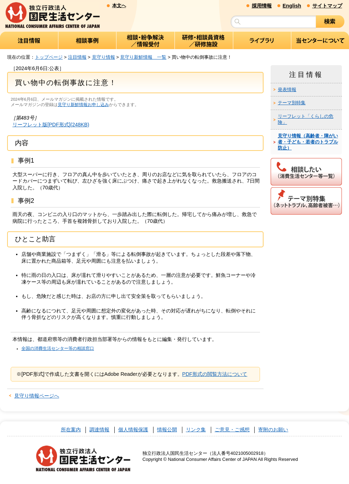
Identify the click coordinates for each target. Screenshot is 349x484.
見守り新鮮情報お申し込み (83, 104)
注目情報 (77, 57)
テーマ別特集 (292, 102)
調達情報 (99, 429)
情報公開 (167, 429)
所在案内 (71, 429)
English (292, 6)
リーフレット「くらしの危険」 (305, 119)
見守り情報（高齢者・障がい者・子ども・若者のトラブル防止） (308, 142)
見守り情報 (103, 57)
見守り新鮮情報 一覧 (143, 57)
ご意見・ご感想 (232, 429)
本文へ (119, 5)
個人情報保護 (133, 429)
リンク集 (196, 429)
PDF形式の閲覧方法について (215, 374)
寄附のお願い (273, 429)
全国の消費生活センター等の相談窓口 (57, 348)
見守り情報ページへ (36, 396)
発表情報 (287, 89)
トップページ (49, 57)
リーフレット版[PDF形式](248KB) (50, 124)
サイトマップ (327, 6)
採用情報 (262, 6)
